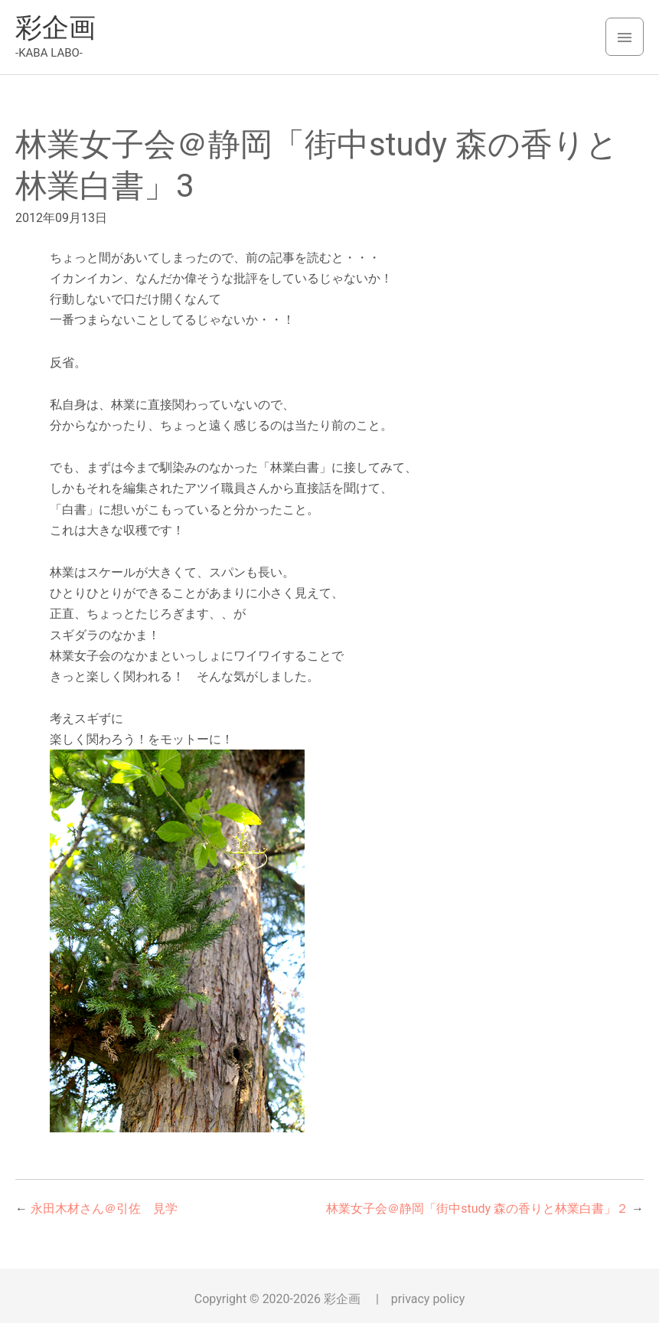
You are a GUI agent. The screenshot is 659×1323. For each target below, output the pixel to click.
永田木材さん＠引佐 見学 (104, 1208)
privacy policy (428, 1299)
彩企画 (55, 28)
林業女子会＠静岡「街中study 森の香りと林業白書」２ (477, 1208)
